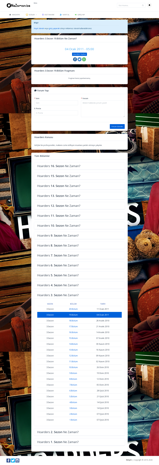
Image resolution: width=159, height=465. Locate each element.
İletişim (129, 460)
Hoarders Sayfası (79, 54)
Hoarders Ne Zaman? (58, 166)
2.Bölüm (73, 414)
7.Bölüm (73, 384)
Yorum (84, 98)
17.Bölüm (73, 326)
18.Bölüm (73, 320)
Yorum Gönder (117, 126)
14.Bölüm (73, 344)
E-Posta (37, 108)
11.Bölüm (73, 361)
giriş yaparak (54, 28)
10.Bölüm (73, 367)
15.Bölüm (73, 338)
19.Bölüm (73, 314)
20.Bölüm (73, 309)
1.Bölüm (73, 419)
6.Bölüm (73, 390)
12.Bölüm (73, 355)
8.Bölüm (73, 379)
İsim (36, 98)
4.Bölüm (73, 402)
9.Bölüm (73, 373)
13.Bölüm (73, 349)
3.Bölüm (73, 408)
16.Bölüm (73, 332)
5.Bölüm (73, 396)
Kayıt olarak (39, 28)
